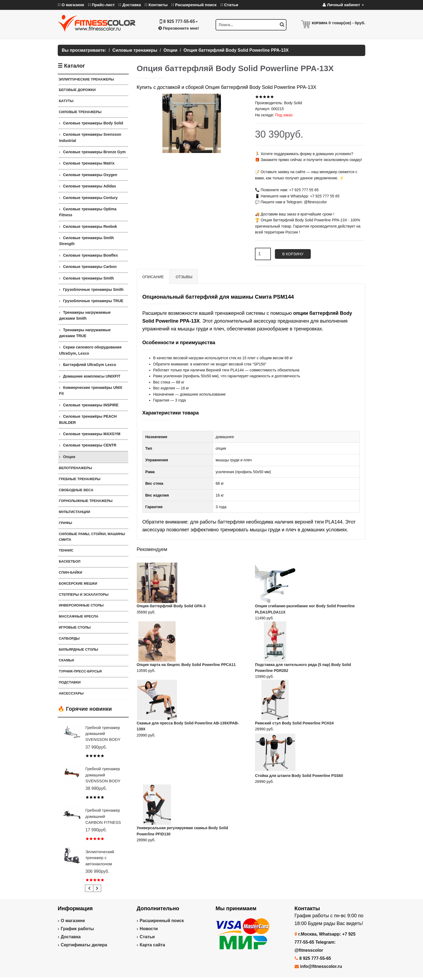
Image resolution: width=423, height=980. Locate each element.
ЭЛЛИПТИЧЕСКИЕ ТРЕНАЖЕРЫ (86, 79)
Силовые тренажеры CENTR (90, 445)
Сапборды (69, 638)
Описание (153, 277)
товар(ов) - (347, 22)
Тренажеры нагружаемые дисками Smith (85, 315)
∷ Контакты (156, 4)
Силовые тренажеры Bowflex (90, 255)
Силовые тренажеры (80, 112)
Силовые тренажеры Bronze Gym (94, 152)
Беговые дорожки (77, 90)
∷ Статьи (229, 4)
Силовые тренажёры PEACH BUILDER (88, 419)
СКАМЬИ (66, 660)
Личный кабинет (343, 4)
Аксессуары (71, 693)
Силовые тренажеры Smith (88, 278)
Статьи (147, 936)
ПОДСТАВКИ (70, 682)
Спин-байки (70, 572)
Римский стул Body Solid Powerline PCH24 (294, 723)
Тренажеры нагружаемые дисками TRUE (85, 333)
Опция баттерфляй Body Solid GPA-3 (171, 606)
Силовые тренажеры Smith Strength (86, 241)
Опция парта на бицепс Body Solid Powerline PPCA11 (186, 664)
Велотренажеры (75, 468)
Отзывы (184, 277)
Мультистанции (74, 512)
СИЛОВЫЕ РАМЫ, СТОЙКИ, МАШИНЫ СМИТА (92, 537)
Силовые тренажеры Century (90, 198)
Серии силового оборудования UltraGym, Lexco (90, 350)
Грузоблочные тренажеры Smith (93, 289)
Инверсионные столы (81, 605)
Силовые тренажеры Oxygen (90, 175)
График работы (77, 928)
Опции (69, 457)
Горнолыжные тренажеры (85, 501)
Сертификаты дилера (84, 945)
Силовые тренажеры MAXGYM (92, 434)
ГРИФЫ (65, 523)
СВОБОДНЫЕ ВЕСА (76, 490)
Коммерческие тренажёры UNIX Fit (90, 390)
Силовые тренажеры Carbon (90, 266)
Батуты (66, 101)
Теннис (66, 550)
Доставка (71, 936)
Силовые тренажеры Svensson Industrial (90, 137)
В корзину (292, 254)
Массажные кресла (78, 616)
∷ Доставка (129, 4)
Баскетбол (69, 561)
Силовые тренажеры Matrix (89, 163)
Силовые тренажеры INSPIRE (91, 405)
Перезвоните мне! (178, 28)
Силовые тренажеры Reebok (90, 226)
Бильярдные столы (78, 649)
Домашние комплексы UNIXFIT (91, 376)
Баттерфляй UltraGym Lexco (89, 364)
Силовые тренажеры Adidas (89, 186)
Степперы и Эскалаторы (83, 594)
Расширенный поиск (162, 920)
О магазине (73, 920)
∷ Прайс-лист (101, 4)
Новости (149, 928)
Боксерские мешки (78, 583)
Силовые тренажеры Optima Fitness (87, 212)
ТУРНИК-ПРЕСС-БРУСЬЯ (80, 671)
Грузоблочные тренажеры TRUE (93, 301)
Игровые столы (75, 627)
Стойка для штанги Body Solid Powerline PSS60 (299, 775)
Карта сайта (152, 945)
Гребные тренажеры (79, 479)
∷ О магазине (71, 4)
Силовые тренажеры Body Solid (93, 123)
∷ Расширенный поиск (194, 4)
